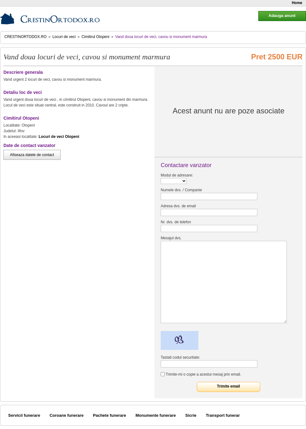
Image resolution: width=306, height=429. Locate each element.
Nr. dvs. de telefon (176, 222)
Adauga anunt (281, 15)
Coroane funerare (66, 415)
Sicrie (190, 415)
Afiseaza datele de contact (32, 155)
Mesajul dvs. (171, 238)
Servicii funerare (24, 415)
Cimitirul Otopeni (96, 37)
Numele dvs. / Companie (181, 190)
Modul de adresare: (177, 175)
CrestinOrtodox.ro (25, 37)
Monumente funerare (156, 415)
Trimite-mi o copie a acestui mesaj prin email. (203, 374)
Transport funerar (223, 415)
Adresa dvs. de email (178, 206)
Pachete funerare (109, 415)
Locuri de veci (64, 37)
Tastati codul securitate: (180, 357)
